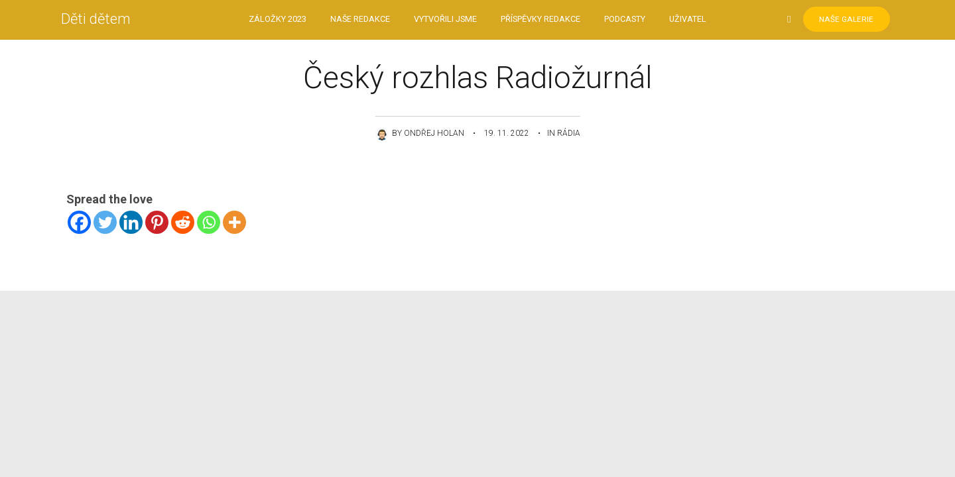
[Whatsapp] (208, 222)
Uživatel (687, 20)
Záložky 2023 (277, 20)
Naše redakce (360, 20)
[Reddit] (182, 222)
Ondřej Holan (434, 133)
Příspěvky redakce (540, 20)
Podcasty (624, 20)
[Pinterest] (156, 222)
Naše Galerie (840, 20)
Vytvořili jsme (445, 20)
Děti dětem (101, 19)
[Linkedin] (131, 222)
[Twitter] (105, 222)
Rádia (568, 133)
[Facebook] (79, 222)
